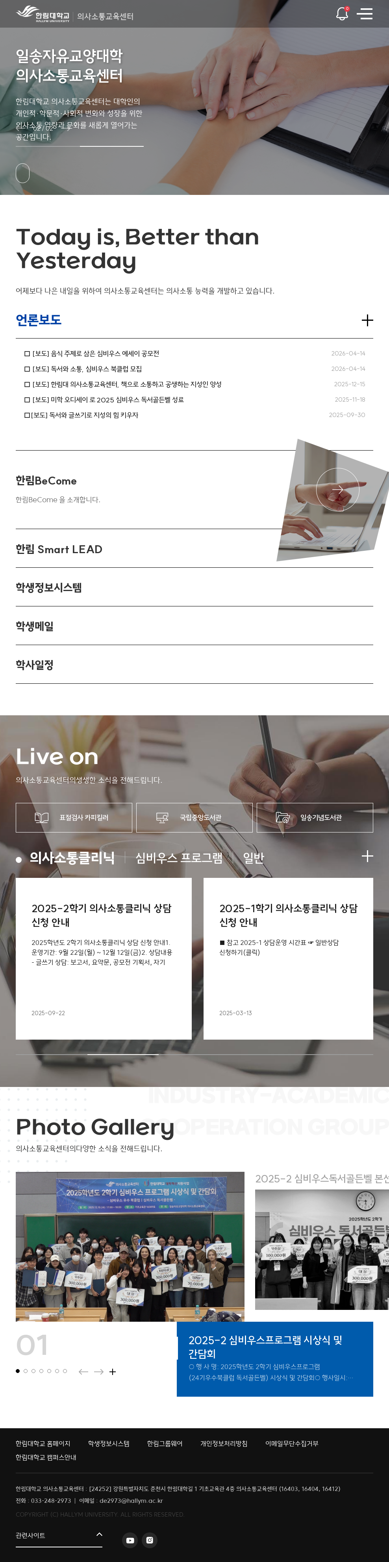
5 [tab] (337, 1054)
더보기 (367, 320)
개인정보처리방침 (224, 1443)
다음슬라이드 (99, 1372)
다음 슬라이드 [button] (65, 128)
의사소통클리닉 (72, 858)
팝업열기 (341, 11)
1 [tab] (51, 1054)
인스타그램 (149, 1540)
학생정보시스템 (109, 1443)
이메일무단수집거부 (292, 1443)
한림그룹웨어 (165, 1443)
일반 (253, 858)
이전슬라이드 (83, 1372)
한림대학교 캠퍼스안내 (46, 1457)
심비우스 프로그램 (179, 858)
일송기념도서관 (321, 817)
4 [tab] (266, 1054)
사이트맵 (364, 14)
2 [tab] (123, 1054)
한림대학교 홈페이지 (43, 1443)
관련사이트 (30, 1536)
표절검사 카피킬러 (83, 817)
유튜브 (130, 1540)
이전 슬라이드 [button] (20, 128)
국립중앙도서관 (200, 817)
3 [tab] (194, 1054)
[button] (48, 146)
